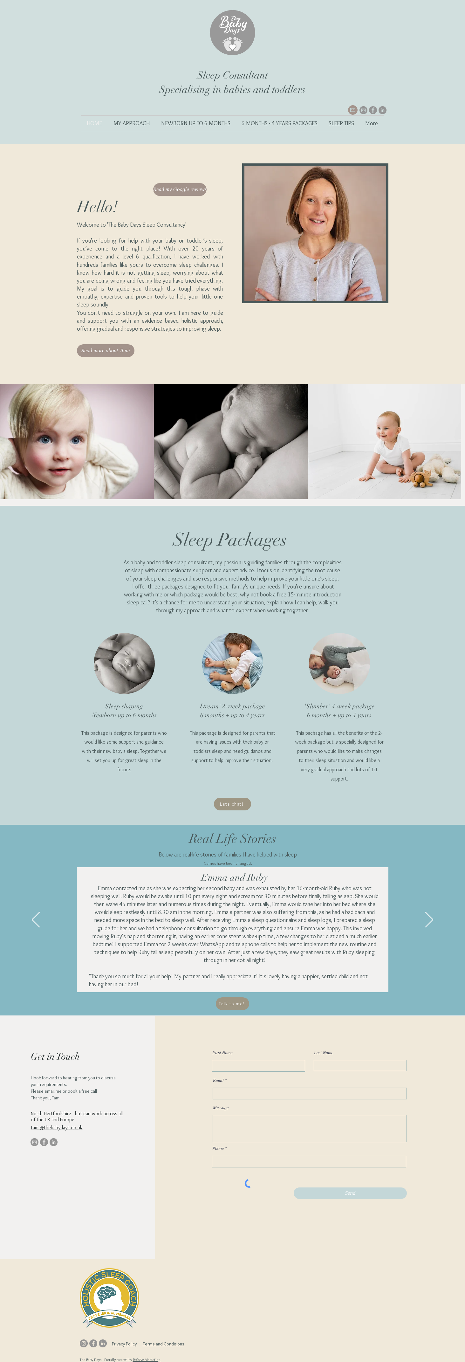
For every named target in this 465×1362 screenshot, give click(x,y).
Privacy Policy (124, 1344)
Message (221, 1108)
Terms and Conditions (163, 1344)
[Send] (350, 1193)
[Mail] (353, 110)
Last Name (323, 1053)
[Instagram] (363, 110)
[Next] (429, 920)
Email (218, 1080)
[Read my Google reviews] (180, 189)
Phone (218, 1148)
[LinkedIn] (382, 110)
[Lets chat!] (232, 804)
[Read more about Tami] (105, 350)
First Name (222, 1053)
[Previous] (36, 920)
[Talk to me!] (232, 1003)
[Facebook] (373, 110)
